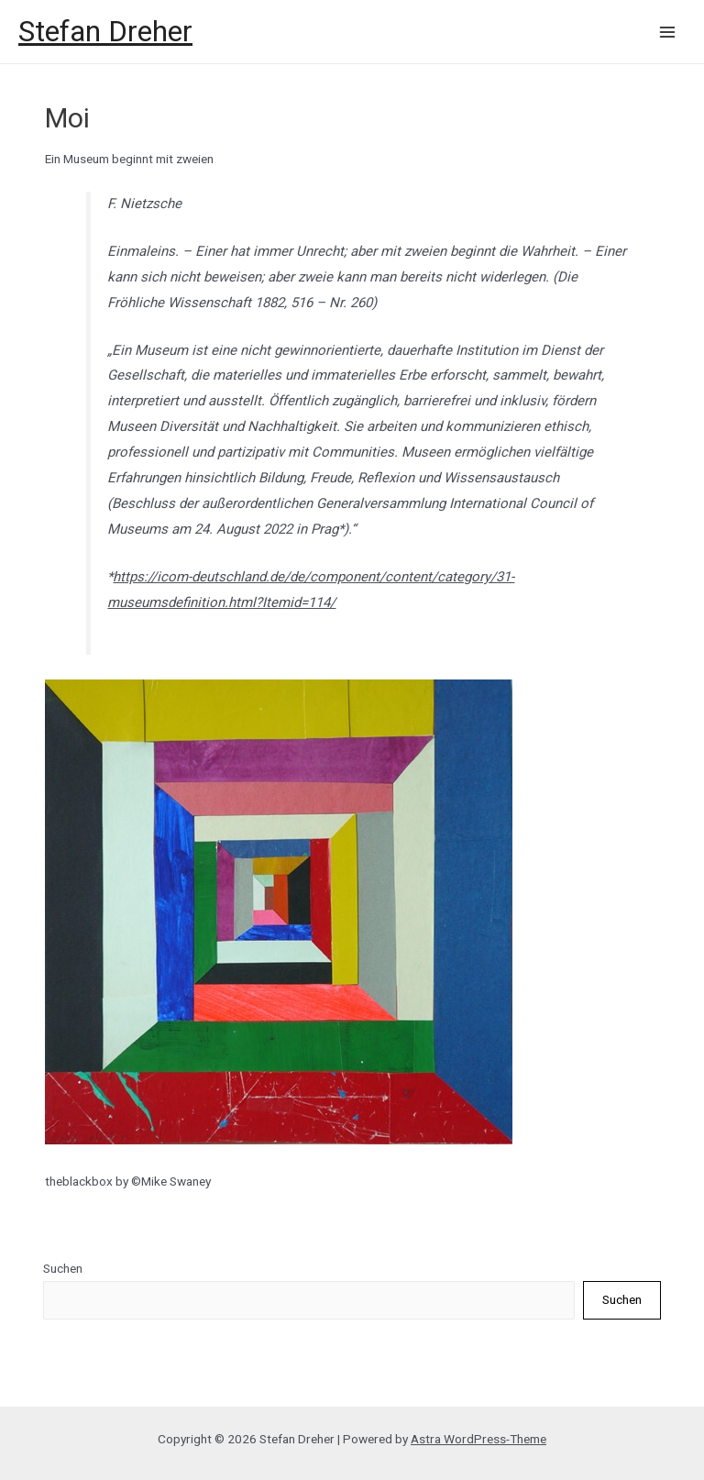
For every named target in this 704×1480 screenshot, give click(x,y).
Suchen (62, 1268)
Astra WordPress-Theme (478, 1438)
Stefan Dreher (105, 31)
